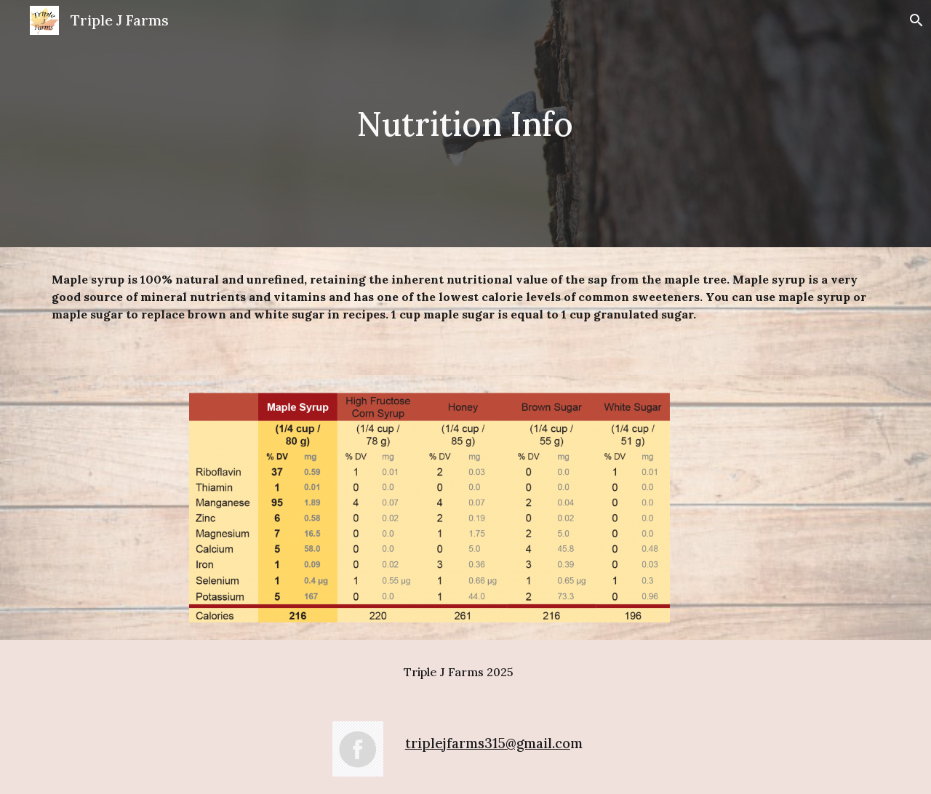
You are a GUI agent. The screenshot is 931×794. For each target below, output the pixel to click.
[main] (465, 124)
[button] (913, 20)
